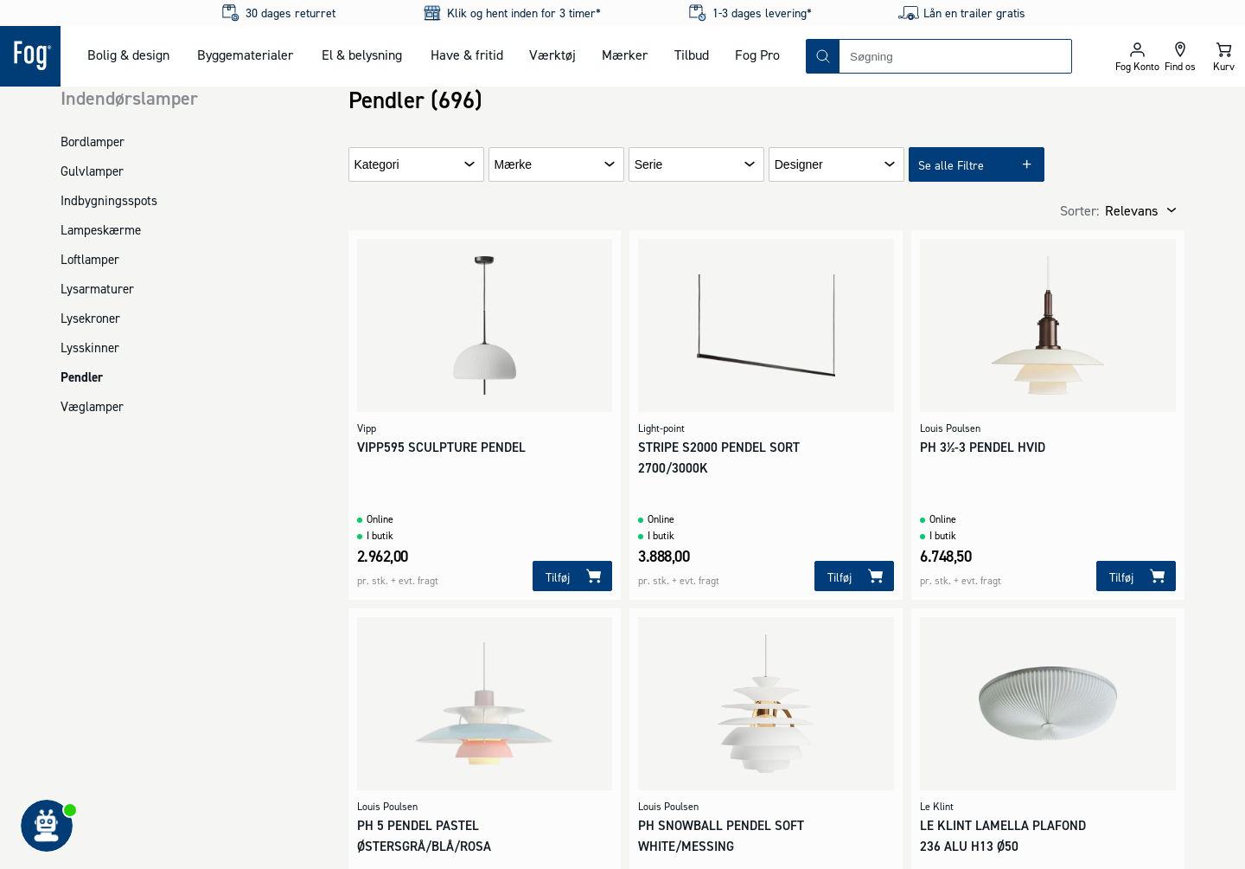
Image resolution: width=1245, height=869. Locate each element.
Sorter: (1079, 210)
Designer (799, 164)
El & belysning (362, 54)
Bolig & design (128, 54)
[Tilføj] (572, 576)
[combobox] (955, 56)
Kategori (376, 164)
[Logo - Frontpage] (30, 56)
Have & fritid (467, 54)
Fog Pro (757, 54)
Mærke (514, 164)
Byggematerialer (245, 54)
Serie (649, 164)
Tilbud (691, 54)
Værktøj (552, 54)
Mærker (625, 54)
